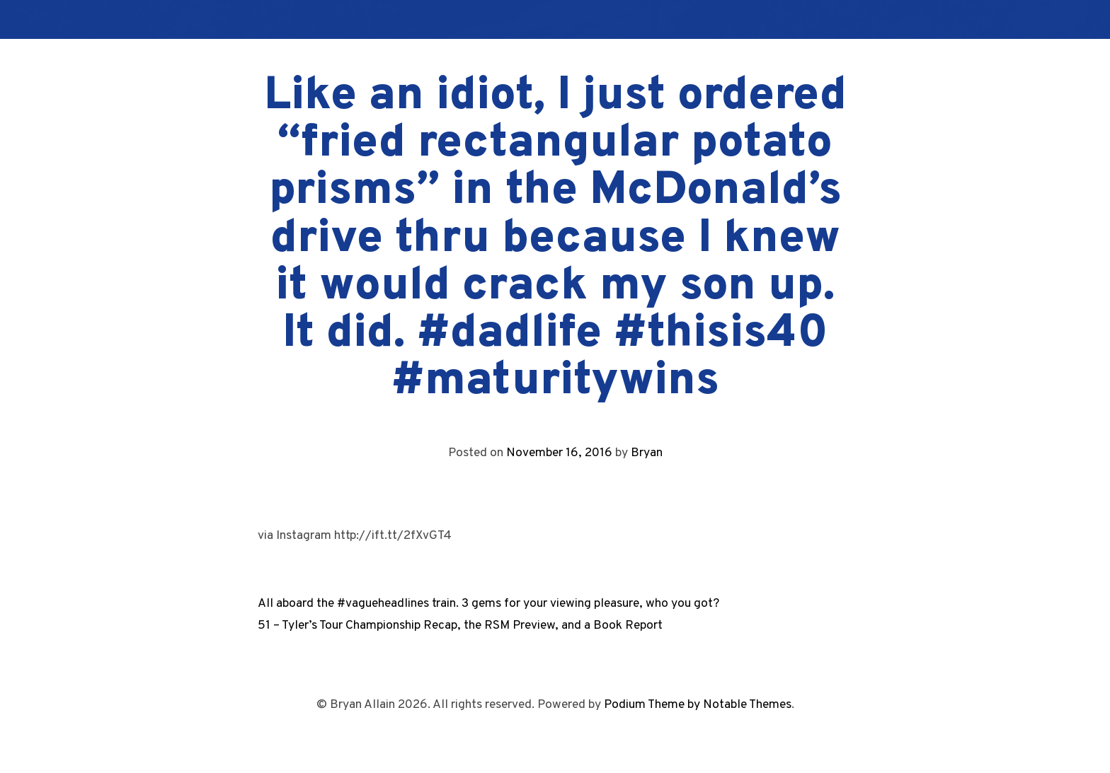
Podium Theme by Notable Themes (697, 705)
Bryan (647, 453)
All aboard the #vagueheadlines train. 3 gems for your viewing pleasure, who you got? (488, 603)
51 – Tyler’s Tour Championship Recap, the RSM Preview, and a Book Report (460, 625)
